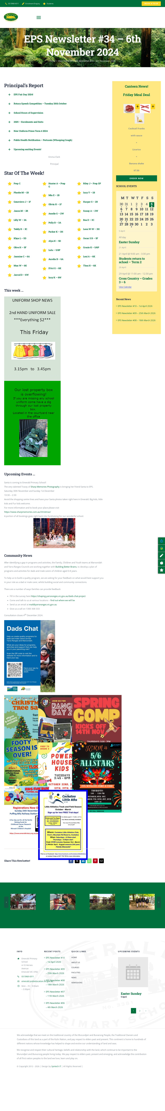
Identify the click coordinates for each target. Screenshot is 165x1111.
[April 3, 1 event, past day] (141, 204)
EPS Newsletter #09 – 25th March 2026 (136, 313)
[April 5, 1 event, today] (151, 204)
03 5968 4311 (28, 976)
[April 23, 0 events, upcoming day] (136, 219)
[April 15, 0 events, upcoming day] (131, 214)
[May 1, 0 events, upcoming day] (141, 224)
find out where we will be (62, 600)
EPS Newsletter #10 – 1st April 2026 (135, 306)
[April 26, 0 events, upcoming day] (151, 219)
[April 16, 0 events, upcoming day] (136, 214)
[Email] (101, 861)
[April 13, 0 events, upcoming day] (121, 214)
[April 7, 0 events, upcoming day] (126, 209)
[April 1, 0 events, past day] (131, 204)
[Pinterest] (95, 861)
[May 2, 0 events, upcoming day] (146, 224)
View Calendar (125, 287)
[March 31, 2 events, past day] (126, 204)
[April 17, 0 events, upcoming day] (141, 214)
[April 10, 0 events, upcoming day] (141, 209)
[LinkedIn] (83, 861)
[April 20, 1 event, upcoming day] (121, 219)
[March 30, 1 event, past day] (121, 204)
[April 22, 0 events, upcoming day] (131, 219)
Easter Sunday (129, 242)
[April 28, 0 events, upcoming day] (126, 224)
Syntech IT (56, 1066)
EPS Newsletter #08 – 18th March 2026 (136, 320)
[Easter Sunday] (133, 959)
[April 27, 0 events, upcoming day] (121, 224)
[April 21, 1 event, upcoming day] (126, 219)
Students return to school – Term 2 (132, 260)
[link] (45, 486)
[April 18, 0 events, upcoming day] (146, 214)
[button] (54, 95)
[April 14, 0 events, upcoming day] (126, 214)
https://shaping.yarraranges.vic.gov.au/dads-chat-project (58, 596)
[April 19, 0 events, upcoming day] (151, 214)
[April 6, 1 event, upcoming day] (121, 209)
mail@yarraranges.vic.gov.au (43, 604)
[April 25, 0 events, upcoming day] (146, 219)
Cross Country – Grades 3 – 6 (135, 280)
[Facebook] (71, 861)
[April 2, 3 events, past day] (136, 204)
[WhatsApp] (89, 861)
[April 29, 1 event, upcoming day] (131, 224)
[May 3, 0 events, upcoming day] (151, 224)
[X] (77, 861)
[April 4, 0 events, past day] (146, 204)
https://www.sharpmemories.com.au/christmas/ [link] (27, 511)
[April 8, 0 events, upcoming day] (131, 209)
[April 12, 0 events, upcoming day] (151, 209)
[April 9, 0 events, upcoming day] (136, 209)
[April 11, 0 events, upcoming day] (146, 209)
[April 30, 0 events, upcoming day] (136, 224)
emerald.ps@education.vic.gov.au (37, 981)
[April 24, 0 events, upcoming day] (141, 219)
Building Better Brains (66, 566)
